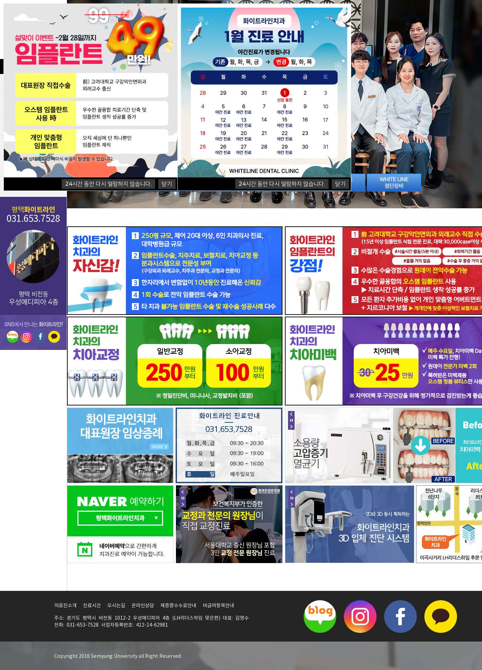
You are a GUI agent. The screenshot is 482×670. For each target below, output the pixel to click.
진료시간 (92, 605)
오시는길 (116, 605)
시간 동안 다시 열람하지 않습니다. (282, 184)
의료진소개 (65, 605)
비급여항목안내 (218, 605)
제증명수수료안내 (178, 605)
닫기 (340, 184)
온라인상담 (143, 605)
